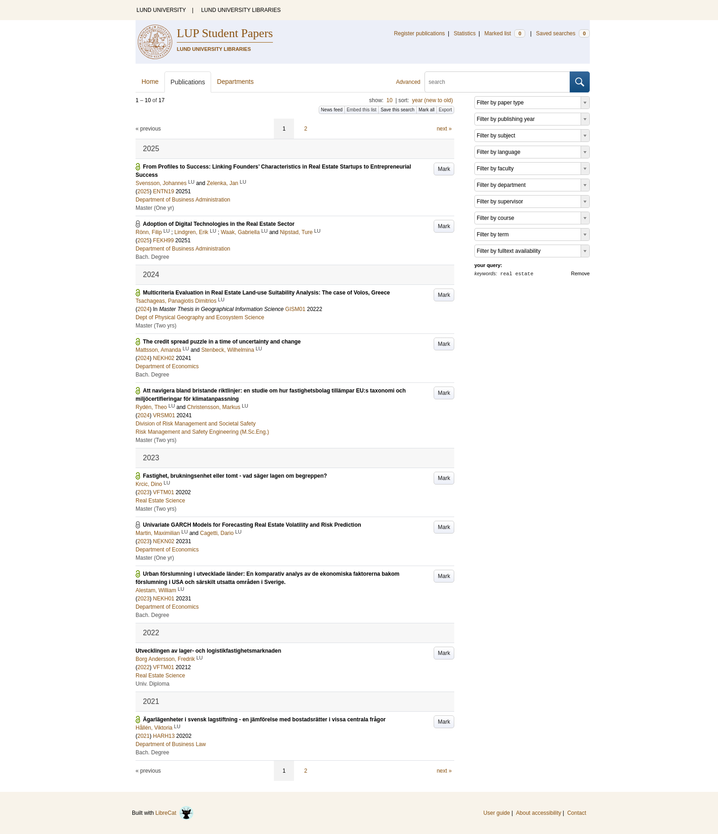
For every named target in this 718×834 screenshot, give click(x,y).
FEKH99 (163, 240)
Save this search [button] (397, 109)
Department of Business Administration (183, 199)
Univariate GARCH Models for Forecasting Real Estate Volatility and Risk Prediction (252, 525)
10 (389, 100)
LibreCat (174, 813)
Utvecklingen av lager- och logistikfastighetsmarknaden (208, 651)
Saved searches (563, 33)
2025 (143, 191)
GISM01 (295, 309)
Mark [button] (444, 169)
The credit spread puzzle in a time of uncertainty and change (222, 341)
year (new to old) (432, 100)
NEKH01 (163, 598)
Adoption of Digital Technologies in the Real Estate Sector (218, 224)
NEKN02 (163, 541)
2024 (143, 309)
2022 (143, 667)
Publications (187, 82)
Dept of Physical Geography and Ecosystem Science (200, 317)
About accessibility (538, 813)
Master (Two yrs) (156, 325)
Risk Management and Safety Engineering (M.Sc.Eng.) (202, 432)
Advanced (408, 82)
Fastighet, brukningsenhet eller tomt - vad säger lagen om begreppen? (235, 476)
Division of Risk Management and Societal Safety (196, 423)
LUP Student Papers (225, 33)
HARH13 (163, 736)
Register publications (419, 33)
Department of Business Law (171, 744)
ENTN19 (163, 191)
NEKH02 (163, 358)
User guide (497, 813)
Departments (235, 81)
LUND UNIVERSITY (161, 10)
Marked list (504, 33)
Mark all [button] (427, 109)
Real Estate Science (160, 500)
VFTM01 (163, 492)
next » (444, 128)
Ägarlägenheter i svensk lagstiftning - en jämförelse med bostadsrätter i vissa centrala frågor (264, 719)
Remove (580, 273)
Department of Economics (167, 366)
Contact (576, 813)
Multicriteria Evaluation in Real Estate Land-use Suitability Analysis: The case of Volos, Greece (266, 292)
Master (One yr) (155, 208)
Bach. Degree (152, 257)
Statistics (465, 33)
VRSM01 (164, 415)
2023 (143, 492)
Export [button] (445, 109)
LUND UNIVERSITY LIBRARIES (241, 10)
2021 (143, 736)
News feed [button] (332, 109)
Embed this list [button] (361, 109)
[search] (497, 82)
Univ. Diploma (152, 684)
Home (149, 81)
